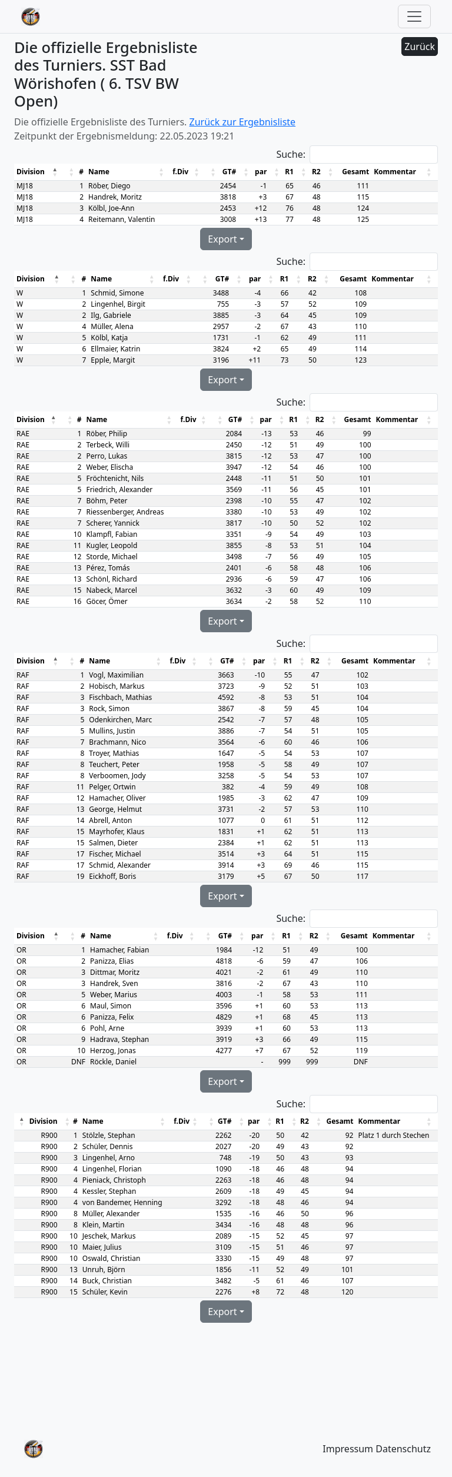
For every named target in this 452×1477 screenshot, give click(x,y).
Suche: (290, 154)
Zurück (419, 46)
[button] (55, 172)
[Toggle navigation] (414, 16)
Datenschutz (403, 1448)
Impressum (348, 1448)
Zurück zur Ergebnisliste (243, 121)
